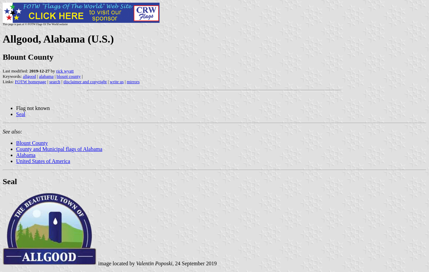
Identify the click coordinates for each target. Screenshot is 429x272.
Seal (20, 114)
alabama (46, 76)
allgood (29, 76)
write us (117, 81)
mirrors (133, 81)
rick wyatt (65, 70)
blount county (69, 76)
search (54, 81)
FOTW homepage (30, 81)
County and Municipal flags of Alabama (59, 149)
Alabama (26, 155)
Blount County (32, 143)
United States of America (43, 161)
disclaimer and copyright (85, 81)
